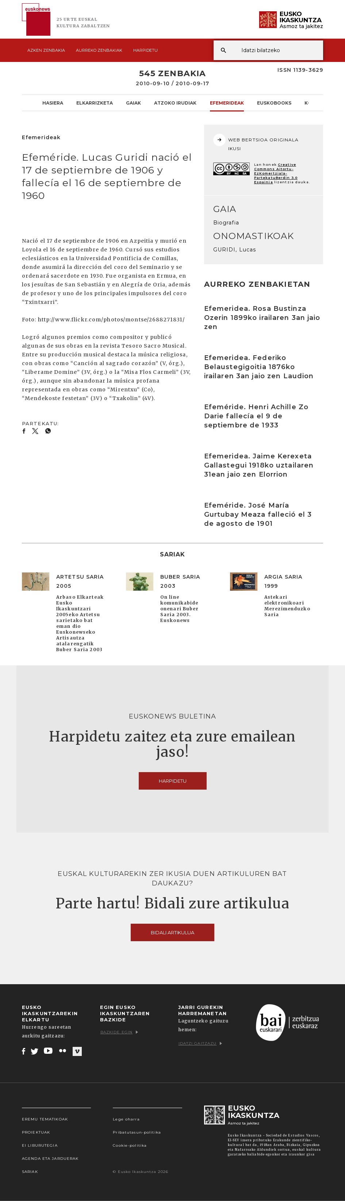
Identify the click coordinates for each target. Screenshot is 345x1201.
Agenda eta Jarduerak (50, 1158)
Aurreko (99, 50)
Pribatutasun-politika (137, 1132)
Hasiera (52, 103)
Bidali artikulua (172, 932)
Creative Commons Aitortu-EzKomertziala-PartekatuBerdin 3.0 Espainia (276, 173)
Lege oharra (126, 1119)
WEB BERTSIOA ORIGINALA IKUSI (256, 142)
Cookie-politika (130, 1145)
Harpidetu (145, 50)
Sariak (30, 1171)
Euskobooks (274, 103)
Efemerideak (227, 103)
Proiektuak (36, 1132)
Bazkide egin (119, 1032)
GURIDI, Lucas (234, 249)
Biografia (226, 222)
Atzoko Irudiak (175, 103)
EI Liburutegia (40, 1145)
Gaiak (133, 103)
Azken (46, 50)
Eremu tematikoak (45, 1119)
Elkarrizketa (94, 103)
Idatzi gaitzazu (200, 1043)
